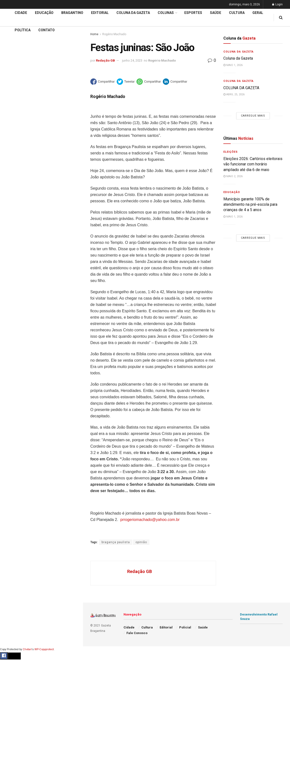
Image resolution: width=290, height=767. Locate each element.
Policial (185, 627)
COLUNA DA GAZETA (241, 88)
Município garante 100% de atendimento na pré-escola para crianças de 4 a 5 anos (250, 204)
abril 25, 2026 (234, 94)
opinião (141, 542)
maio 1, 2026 (233, 65)
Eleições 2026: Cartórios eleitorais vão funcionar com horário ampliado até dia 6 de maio (252, 164)
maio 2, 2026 (233, 176)
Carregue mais (41, 93)
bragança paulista (116, 542)
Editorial (12, 150)
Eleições (230, 151)
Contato (46, 30)
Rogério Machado (162, 60)
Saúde (215, 13)
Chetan (27, 649)
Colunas (166, 13)
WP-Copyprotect (44, 649)
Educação (13, 141)
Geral (257, 13)
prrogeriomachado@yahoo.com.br (150, 520)
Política (23, 30)
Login (277, 4)
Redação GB (105, 60)
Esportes (193, 13)
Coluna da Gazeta (19, 160)
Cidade (11, 132)
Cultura (237, 13)
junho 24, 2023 (132, 60)
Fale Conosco (136, 633)
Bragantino (72, 13)
